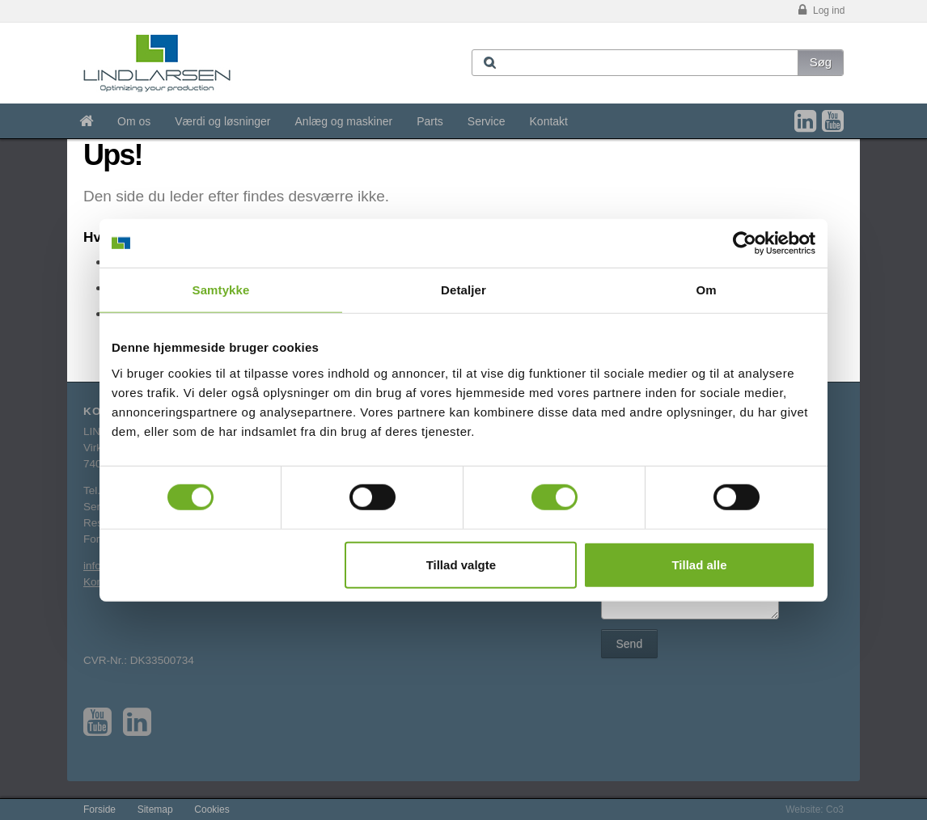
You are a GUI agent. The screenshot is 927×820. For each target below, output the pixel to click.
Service (487, 121)
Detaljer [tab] (463, 290)
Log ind (819, 11)
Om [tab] (706, 290)
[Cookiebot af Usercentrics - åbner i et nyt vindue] (744, 243)
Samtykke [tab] (221, 290)
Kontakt (549, 121)
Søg (821, 62)
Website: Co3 (814, 809)
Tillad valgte (461, 564)
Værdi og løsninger (222, 121)
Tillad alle (698, 564)
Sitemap (155, 809)
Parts (430, 121)
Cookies (211, 809)
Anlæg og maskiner (344, 121)
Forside (99, 809)
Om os (133, 121)
